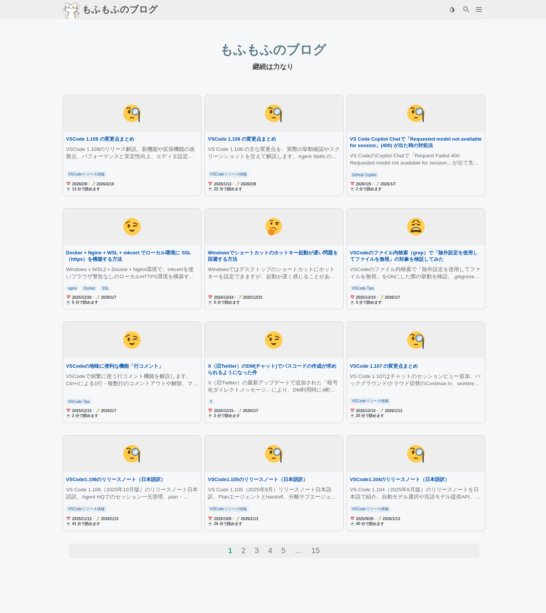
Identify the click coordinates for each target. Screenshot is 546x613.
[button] (478, 9)
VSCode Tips (363, 288)
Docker (89, 288)
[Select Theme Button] (452, 9)
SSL (105, 288)
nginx (72, 288)
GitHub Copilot (364, 175)
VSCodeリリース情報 (86, 174)
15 (315, 550)
